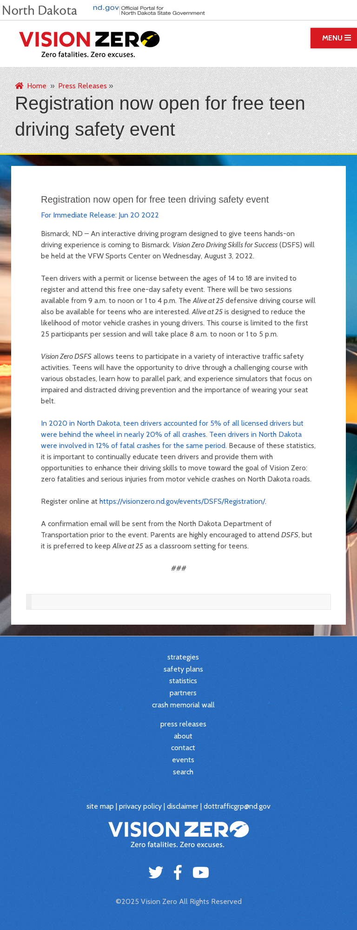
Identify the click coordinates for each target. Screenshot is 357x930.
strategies (183, 657)
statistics (183, 680)
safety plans (183, 669)
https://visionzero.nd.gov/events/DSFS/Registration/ (182, 501)
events (183, 759)
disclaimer (182, 806)
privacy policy (140, 806)
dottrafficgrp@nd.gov (237, 806)
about (183, 736)
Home (30, 85)
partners (183, 692)
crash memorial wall (183, 704)
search (183, 771)
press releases (183, 723)
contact (183, 747)
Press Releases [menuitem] (82, 85)
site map (100, 806)
